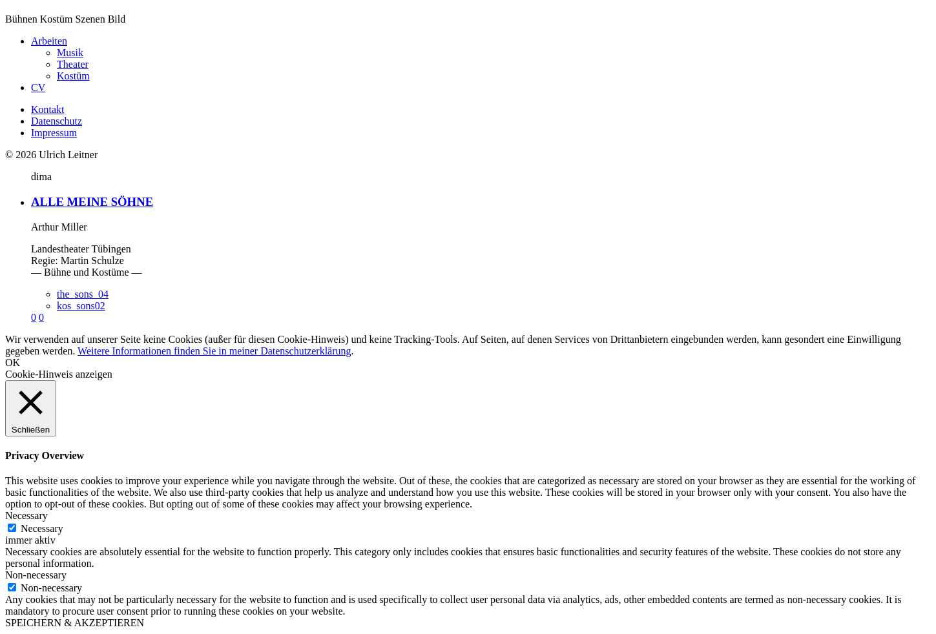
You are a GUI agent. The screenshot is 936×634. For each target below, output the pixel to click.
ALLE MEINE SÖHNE (92, 202)
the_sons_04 (83, 294)
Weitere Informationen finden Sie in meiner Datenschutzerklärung (214, 350)
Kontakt (48, 109)
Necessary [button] (26, 515)
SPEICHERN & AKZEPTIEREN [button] (74, 622)
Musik (70, 52)
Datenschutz (56, 121)
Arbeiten (49, 41)
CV (38, 87)
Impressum (54, 132)
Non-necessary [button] (36, 574)
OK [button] (12, 362)
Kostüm (73, 75)
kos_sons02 (81, 305)
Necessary (42, 528)
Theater (72, 64)
